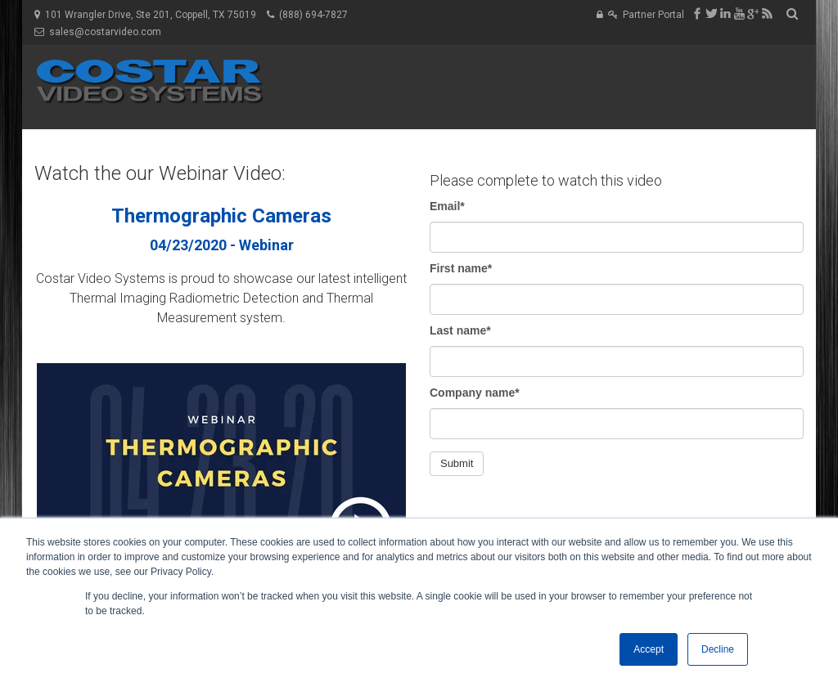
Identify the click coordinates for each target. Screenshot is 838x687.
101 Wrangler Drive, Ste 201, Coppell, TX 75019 (150, 14)
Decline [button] (717, 649)
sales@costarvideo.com (105, 32)
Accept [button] (648, 649)
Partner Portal (653, 14)
